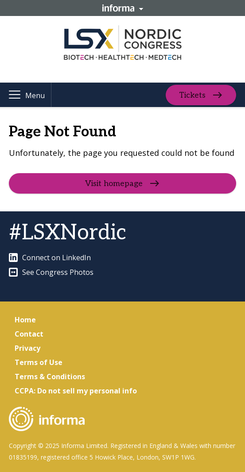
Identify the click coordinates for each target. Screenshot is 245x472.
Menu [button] (35, 95)
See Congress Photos (51, 272)
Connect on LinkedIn (50, 257)
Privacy (27, 348)
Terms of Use (38, 362)
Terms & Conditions (50, 376)
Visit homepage (114, 183)
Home (25, 320)
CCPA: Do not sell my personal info (76, 391)
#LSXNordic (67, 233)
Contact (29, 334)
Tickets (192, 94)
